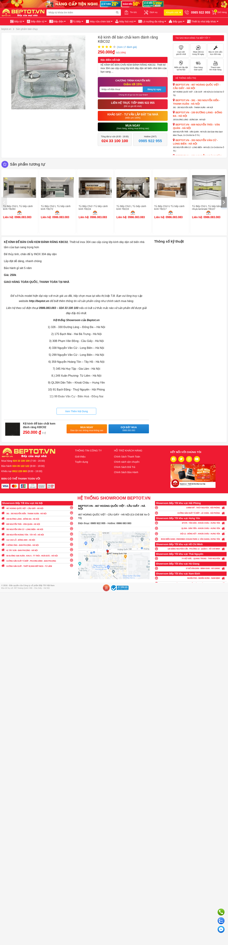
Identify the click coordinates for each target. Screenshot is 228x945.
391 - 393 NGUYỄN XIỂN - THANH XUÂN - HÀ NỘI (37, 513)
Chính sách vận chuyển (127, 461)
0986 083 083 (124, 523)
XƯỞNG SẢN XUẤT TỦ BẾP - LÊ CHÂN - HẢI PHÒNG (191, 513)
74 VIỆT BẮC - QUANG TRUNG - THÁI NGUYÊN (191, 558)
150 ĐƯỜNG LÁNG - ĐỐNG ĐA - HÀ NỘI (37, 518)
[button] (202, 21)
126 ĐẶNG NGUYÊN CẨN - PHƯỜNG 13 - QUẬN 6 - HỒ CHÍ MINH (191, 549)
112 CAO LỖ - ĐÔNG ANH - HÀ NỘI (37, 539)
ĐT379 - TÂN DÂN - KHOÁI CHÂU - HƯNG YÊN (191, 523)
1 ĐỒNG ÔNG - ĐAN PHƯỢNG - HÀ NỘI (37, 544)
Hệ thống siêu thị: (185, 78)
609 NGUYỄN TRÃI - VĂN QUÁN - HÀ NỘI (37, 523)
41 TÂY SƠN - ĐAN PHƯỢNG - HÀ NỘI (37, 550)
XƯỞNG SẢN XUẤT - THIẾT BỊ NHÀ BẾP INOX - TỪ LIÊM (37, 565)
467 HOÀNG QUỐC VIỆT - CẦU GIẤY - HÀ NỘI (37, 508)
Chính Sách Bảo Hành (126, 472)
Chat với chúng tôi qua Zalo (221, 920)
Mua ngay (87, 429)
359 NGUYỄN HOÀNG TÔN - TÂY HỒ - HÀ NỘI (37, 534)
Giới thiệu (80, 456)
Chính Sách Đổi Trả (124, 467)
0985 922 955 (98, 523)
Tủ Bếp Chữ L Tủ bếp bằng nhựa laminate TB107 (207, 207)
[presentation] (4, 202)
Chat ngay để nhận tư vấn (221, 929)
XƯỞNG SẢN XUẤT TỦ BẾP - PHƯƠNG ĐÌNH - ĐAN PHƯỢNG (37, 560)
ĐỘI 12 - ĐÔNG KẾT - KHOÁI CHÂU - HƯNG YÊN (191, 534)
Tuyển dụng (81, 461)
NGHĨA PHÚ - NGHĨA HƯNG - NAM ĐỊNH (191, 578)
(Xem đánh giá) (127, 47)
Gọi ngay (221, 912)
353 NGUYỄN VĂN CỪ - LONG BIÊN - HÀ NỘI (37, 529)
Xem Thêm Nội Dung (76, 411)
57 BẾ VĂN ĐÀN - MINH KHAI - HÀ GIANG (191, 568)
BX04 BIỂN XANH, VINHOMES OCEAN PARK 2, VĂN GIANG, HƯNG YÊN (191, 539)
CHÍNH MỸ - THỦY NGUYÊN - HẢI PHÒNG (191, 508)
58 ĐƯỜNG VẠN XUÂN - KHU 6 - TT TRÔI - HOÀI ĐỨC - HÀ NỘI (37, 555)
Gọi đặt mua (129, 429)
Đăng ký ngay (154, 89)
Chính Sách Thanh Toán (127, 456)
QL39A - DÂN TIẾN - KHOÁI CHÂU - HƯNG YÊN (191, 528)
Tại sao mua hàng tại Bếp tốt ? (192, 38)
